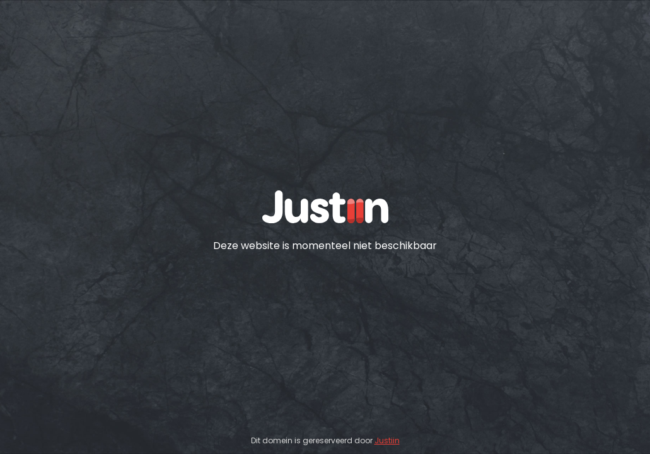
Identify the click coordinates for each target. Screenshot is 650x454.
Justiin (387, 440)
